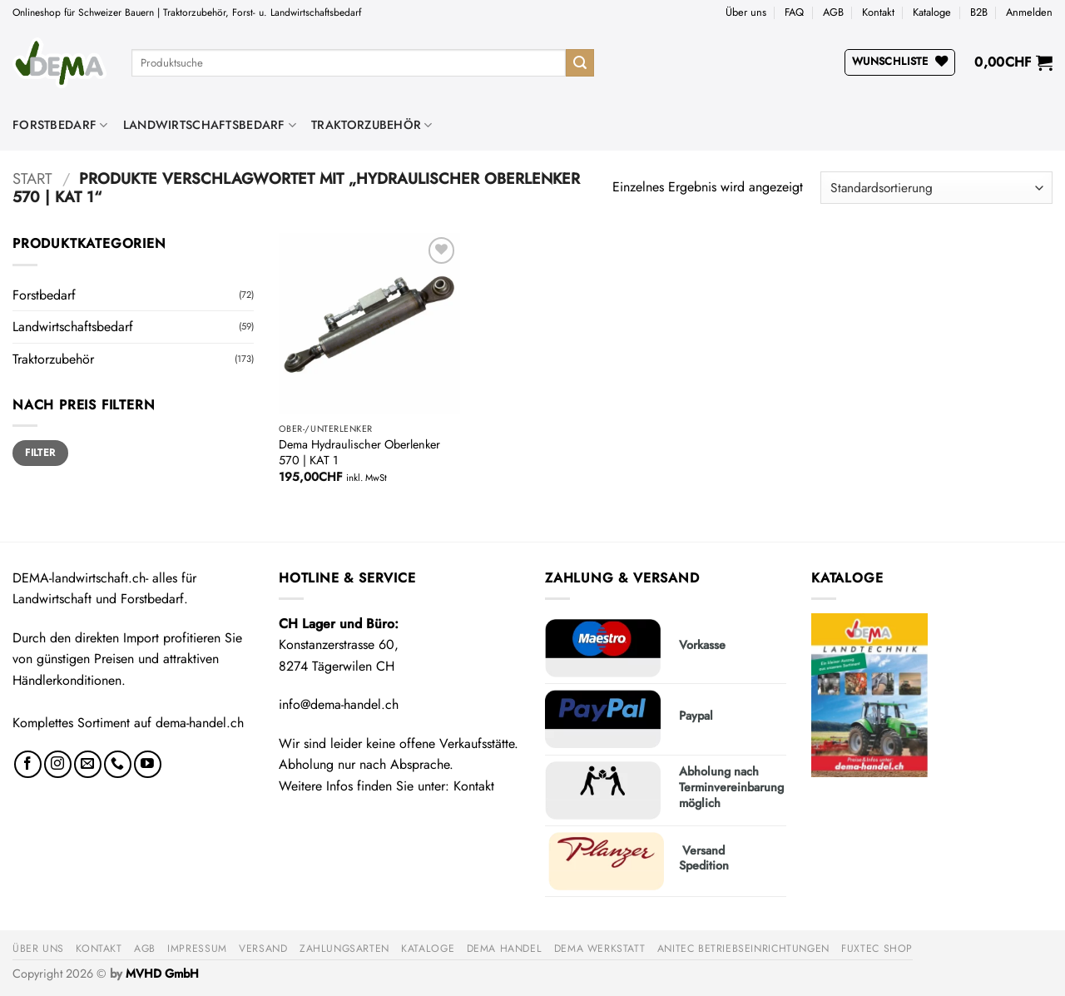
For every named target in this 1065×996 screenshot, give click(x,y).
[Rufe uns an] (117, 764)
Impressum (197, 948)
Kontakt (878, 12)
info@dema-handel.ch (339, 704)
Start (32, 178)
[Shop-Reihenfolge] (936, 187)
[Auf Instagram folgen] (58, 764)
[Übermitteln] (580, 63)
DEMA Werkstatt (600, 948)
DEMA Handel (504, 948)
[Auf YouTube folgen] (147, 764)
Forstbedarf (60, 124)
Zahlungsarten (344, 948)
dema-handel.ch (200, 722)
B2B (979, 12)
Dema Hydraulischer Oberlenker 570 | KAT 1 (359, 452)
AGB (833, 12)
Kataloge (932, 12)
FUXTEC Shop (877, 948)
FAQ (794, 12)
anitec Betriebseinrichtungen (743, 948)
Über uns (746, 12)
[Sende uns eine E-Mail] (88, 764)
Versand (263, 948)
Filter (40, 452)
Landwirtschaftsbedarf (210, 124)
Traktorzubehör (372, 124)
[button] (1029, 12)
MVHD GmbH (162, 973)
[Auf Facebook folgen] (28, 764)
